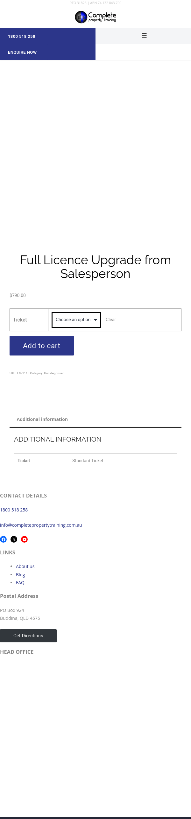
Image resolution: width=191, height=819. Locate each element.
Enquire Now (22, 52)
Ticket (20, 320)
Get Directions (28, 635)
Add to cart (41, 346)
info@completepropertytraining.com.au (41, 525)
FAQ (20, 582)
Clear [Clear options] (111, 319)
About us (25, 566)
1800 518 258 (14, 510)
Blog (20, 575)
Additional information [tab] (42, 419)
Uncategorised (54, 373)
